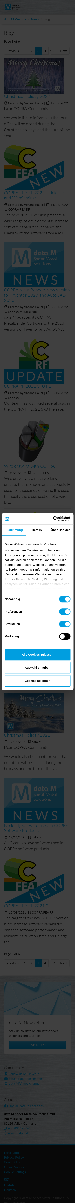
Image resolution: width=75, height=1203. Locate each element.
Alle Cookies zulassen (37, 654)
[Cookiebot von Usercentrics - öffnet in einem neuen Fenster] (53, 518)
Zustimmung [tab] (14, 530)
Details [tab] (37, 530)
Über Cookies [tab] (60, 530)
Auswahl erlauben (37, 667)
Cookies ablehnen (37, 680)
